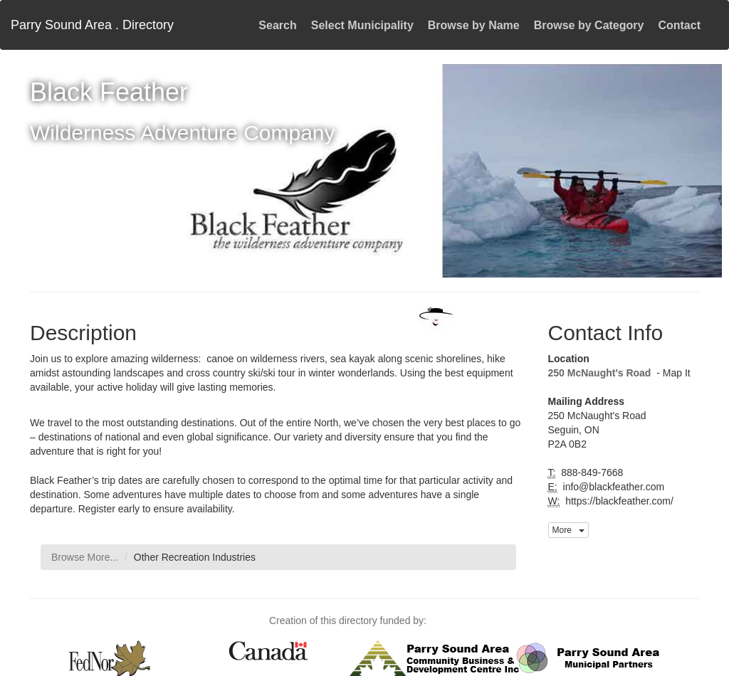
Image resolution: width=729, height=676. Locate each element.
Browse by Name (474, 25)
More (568, 530)
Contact (679, 25)
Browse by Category (589, 25)
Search (277, 25)
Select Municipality (362, 25)
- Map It (672, 373)
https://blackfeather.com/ (617, 501)
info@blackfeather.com (612, 486)
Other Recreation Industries (195, 557)
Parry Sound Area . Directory (92, 25)
